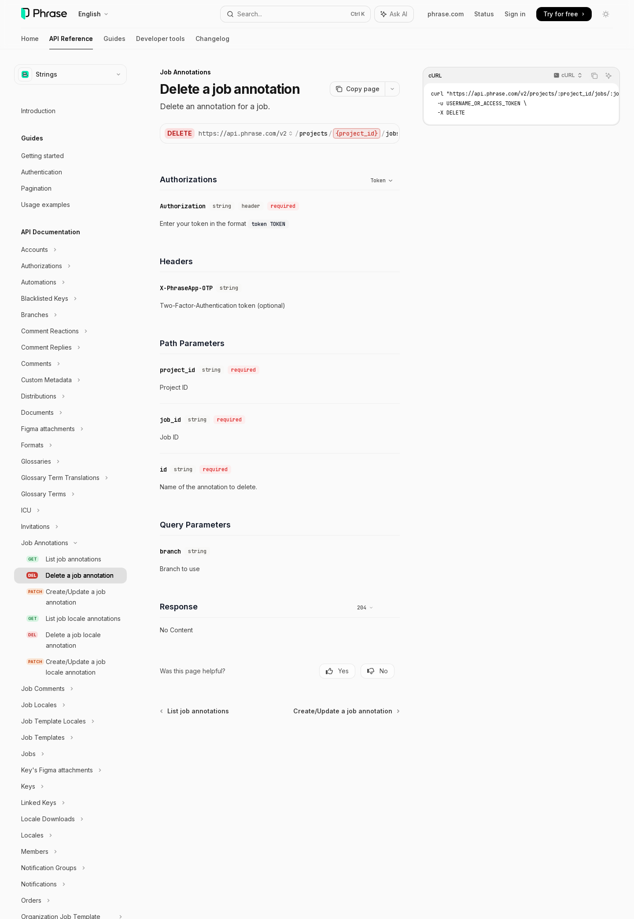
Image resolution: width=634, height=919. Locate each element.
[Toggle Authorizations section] (70, 266)
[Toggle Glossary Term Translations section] (70, 478)
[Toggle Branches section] (70, 315)
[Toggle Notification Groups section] (70, 868)
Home (30, 42)
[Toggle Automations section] (70, 282)
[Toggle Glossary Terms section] (70, 494)
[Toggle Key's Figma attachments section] (70, 770)
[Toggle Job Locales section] (70, 705)
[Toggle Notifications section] (70, 884)
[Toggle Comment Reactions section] (70, 331)
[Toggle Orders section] (70, 900)
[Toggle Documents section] (70, 413)
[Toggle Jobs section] (70, 754)
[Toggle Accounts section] (70, 250)
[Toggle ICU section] (70, 510)
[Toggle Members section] (70, 852)
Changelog (212, 42)
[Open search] (295, 14)
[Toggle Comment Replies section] (70, 347)
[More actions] (392, 88)
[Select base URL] (245, 133)
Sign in (515, 14)
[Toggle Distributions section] (70, 396)
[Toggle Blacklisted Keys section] (70, 298)
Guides (114, 42)
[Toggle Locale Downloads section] (70, 819)
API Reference (71, 42)
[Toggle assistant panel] (394, 14)
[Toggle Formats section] (70, 445)
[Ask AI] (608, 75)
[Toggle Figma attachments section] (70, 429)
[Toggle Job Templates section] (70, 738)
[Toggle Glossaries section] (70, 461)
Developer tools (160, 42)
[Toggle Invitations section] (70, 527)
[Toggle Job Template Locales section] (70, 721)
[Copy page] (357, 88)
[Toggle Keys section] (70, 786)
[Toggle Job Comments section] (70, 689)
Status (484, 14)
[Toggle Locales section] (70, 835)
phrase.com (446, 14)
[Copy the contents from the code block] (594, 75)
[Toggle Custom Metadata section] (70, 380)
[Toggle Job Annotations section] (70, 543)
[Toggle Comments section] (70, 364)
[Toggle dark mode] (606, 14)
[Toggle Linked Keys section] (70, 803)
